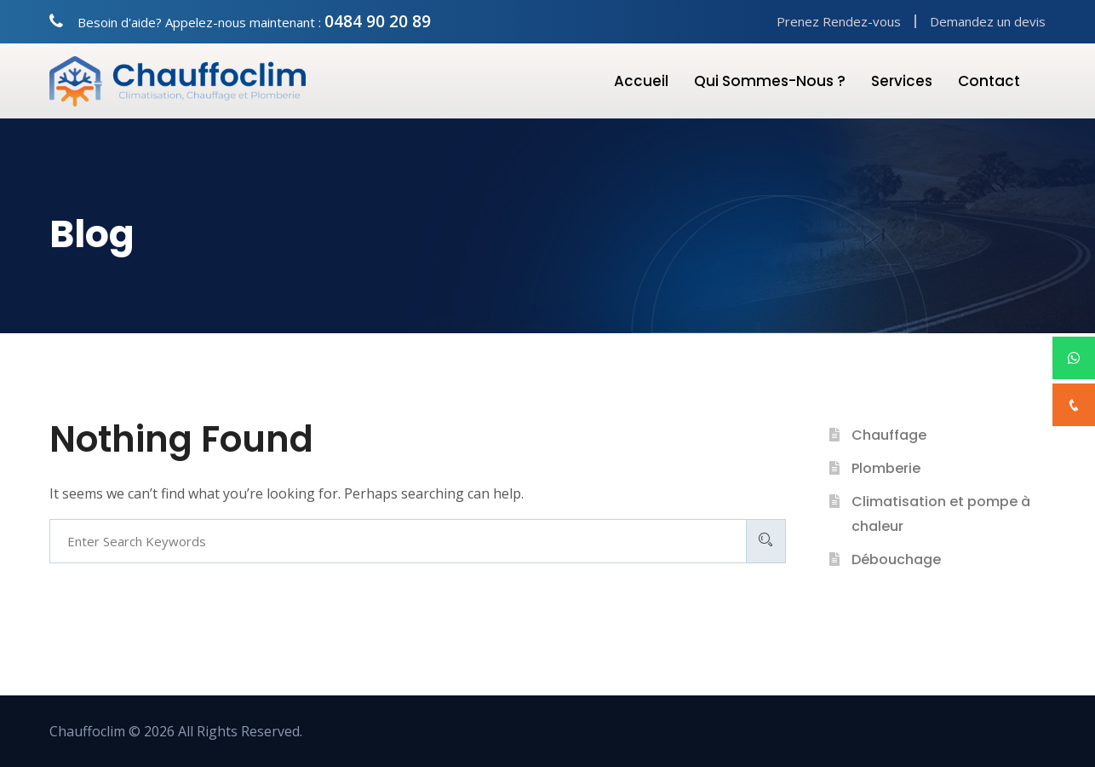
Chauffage (888, 435)
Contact (989, 81)
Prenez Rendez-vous (839, 21)
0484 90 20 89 (377, 21)
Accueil (641, 81)
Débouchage (896, 559)
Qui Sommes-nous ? (770, 81)
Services (901, 81)
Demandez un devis (988, 21)
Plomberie (885, 468)
